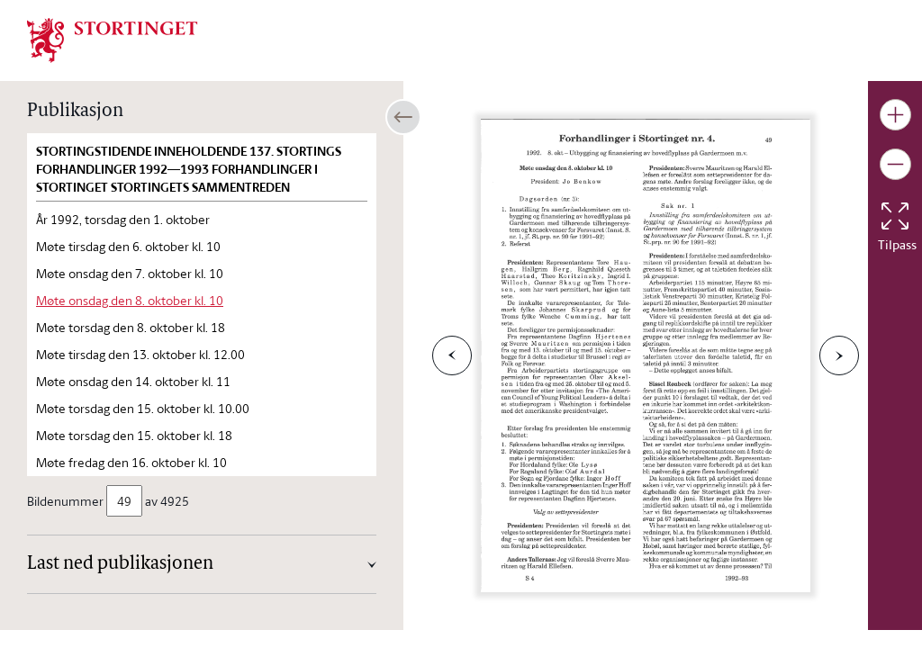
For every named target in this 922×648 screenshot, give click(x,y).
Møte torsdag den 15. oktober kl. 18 (134, 435)
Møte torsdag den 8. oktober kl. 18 (130, 327)
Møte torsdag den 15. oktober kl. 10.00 (142, 408)
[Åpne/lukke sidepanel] (403, 117)
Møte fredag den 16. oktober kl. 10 (131, 462)
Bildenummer (66, 500)
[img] (112, 39)
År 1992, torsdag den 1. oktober (123, 219)
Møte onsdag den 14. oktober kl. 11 (133, 381)
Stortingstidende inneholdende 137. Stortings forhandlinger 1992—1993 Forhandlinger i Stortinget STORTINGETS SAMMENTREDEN (188, 169)
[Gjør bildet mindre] (895, 164)
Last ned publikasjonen (120, 564)
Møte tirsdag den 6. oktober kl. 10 (128, 246)
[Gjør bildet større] (895, 114)
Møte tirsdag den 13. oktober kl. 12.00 (140, 354)
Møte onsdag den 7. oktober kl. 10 (129, 273)
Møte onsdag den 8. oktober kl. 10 (129, 300)
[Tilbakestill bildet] (895, 216)
